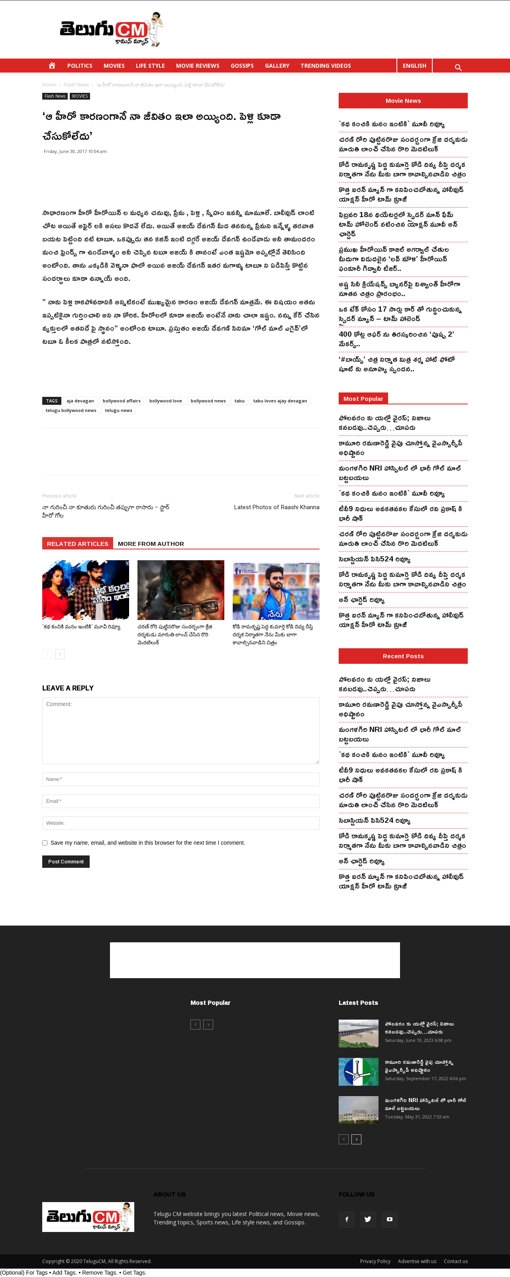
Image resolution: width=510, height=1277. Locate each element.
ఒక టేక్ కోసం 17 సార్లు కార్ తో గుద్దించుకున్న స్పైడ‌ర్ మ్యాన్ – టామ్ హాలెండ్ (400, 314)
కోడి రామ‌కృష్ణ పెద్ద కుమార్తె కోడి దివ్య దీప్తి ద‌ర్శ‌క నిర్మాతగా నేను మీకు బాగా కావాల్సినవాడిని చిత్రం (273, 634)
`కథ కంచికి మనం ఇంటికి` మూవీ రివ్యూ (81, 627)
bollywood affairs (122, 401)
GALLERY (277, 65)
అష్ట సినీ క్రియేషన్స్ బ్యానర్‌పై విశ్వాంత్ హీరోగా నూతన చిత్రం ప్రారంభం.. (399, 288)
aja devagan (80, 401)
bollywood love (165, 401)
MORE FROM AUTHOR (151, 543)
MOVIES (114, 65)
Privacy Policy (375, 1261)
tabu (240, 401)
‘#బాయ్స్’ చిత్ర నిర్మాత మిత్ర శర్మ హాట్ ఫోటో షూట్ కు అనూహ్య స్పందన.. (397, 364)
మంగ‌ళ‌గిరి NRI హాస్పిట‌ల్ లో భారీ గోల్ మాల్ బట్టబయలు (400, 473)
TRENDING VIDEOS (325, 65)
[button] (458, 69)
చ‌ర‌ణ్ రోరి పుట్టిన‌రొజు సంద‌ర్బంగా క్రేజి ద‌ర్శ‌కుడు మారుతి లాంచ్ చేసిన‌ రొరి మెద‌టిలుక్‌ (174, 634)
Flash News (76, 84)
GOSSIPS (242, 65)
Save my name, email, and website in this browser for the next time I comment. (148, 843)
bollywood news (208, 401)
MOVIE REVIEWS (198, 65)
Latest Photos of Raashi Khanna (277, 507)
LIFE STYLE (150, 65)
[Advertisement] (323, 29)
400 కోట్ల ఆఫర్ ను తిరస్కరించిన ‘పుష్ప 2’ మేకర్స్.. (396, 339)
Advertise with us (417, 1261)
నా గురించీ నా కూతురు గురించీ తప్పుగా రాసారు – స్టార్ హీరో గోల (105, 511)
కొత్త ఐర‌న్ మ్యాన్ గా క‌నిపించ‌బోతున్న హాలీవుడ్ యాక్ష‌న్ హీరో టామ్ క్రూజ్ (401, 194)
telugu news (118, 410)
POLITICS (79, 65)
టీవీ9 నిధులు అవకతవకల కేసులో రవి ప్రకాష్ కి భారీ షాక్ (400, 513)
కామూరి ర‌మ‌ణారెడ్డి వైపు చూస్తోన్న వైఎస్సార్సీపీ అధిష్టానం (401, 447)
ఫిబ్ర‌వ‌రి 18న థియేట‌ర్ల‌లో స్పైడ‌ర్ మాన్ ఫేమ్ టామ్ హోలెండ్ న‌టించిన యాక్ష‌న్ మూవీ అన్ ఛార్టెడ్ (398, 224)
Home (49, 84)
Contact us (456, 1261)
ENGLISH (414, 65)
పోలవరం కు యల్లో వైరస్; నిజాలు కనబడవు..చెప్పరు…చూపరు (385, 422)
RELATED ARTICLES (77, 543)
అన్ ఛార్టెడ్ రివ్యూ (362, 599)
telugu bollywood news (71, 410)
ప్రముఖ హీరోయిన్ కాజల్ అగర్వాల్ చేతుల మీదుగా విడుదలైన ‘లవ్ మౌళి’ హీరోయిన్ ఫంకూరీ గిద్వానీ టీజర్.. (394, 258)
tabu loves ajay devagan (280, 401)
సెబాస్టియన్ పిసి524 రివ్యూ (375, 558)
